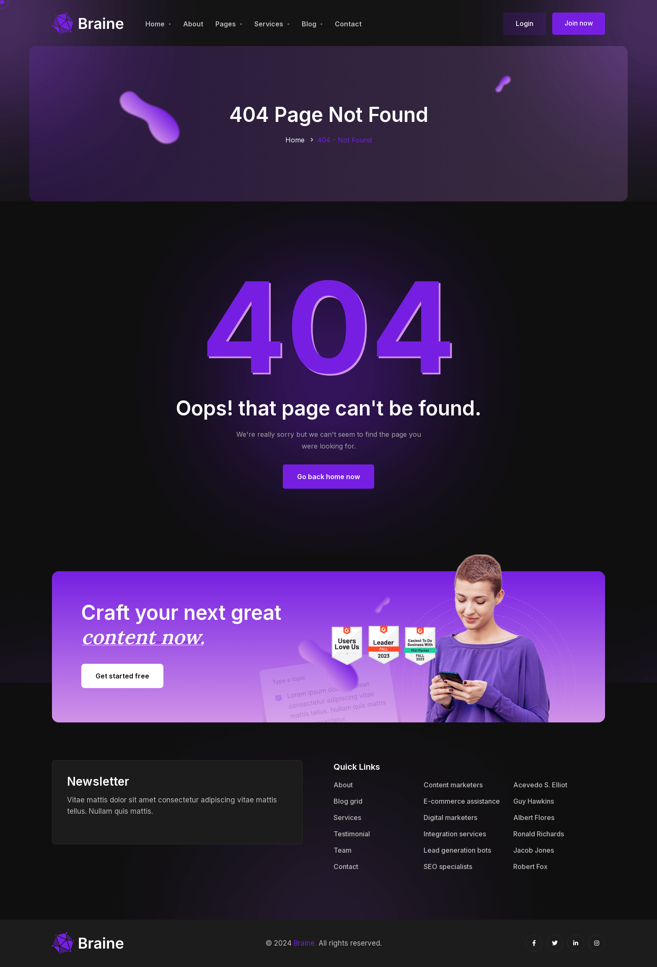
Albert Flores (533, 817)
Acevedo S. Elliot (540, 785)
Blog (309, 24)
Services (268, 24)
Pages (225, 24)
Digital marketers (450, 817)
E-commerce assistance (462, 801)
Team (343, 850)
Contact (348, 24)
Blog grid (348, 801)
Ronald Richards (538, 834)
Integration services (455, 834)
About (193, 24)
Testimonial (352, 834)
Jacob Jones (533, 850)
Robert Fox (530, 866)
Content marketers (453, 785)
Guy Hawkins (533, 801)
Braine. (305, 943)
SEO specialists (448, 866)
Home (155, 24)
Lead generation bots (457, 850)
